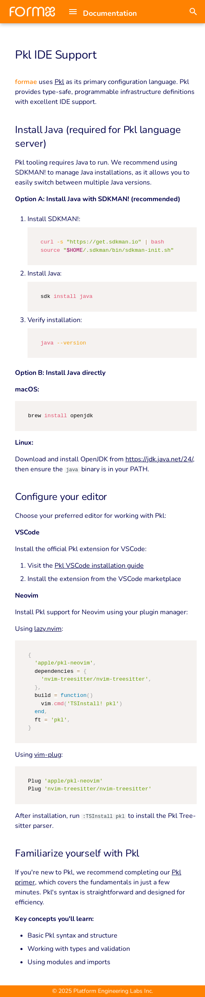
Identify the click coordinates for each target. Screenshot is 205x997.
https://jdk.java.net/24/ (159, 459)
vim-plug (47, 754)
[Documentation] (32, 11)
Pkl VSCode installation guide (99, 565)
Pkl (59, 81)
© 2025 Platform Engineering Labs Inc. (102, 991)
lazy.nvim (48, 628)
